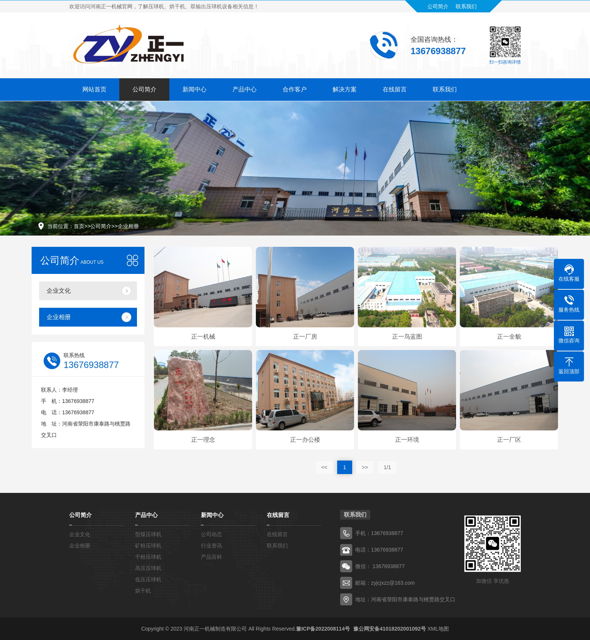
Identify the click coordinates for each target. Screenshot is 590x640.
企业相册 (128, 226)
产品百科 (211, 557)
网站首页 (94, 88)
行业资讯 (211, 546)
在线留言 (395, 88)
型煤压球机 (148, 534)
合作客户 (295, 88)
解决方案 (345, 88)
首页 (79, 226)
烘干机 (143, 591)
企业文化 (59, 290)
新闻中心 (194, 88)
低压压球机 (148, 579)
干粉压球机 (148, 557)
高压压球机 (148, 568)
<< (324, 467)
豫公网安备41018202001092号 (389, 629)
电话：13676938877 (379, 550)
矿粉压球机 (148, 546)
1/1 (387, 467)
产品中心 (245, 88)
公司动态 (211, 534)
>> (365, 467)
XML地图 (438, 629)
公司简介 (438, 5)
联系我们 (466, 5)
